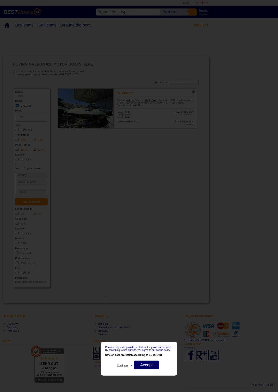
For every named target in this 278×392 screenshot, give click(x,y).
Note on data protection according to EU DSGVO (133, 355)
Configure (122, 365)
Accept (146, 365)
